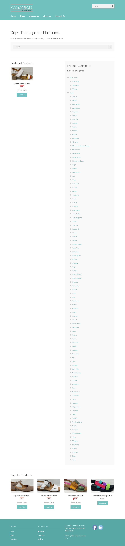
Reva (74, 331)
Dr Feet (74, 168)
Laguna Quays (77, 244)
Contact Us (60, 16)
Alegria (74, 100)
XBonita (75, 452)
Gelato (74, 191)
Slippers (75, 377)
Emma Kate (76, 172)
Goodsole (75, 195)
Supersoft (75, 395)
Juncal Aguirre (77, 218)
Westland (75, 445)
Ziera (74, 460)
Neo (73, 297)
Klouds (74, 233)
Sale (73, 361)
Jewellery (75, 85)
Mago (74, 267)
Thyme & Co (76, 407)
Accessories (34, 16)
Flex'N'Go (75, 184)
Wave (74, 437)
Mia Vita (75, 282)
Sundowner (76, 392)
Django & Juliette (78, 161)
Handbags (75, 81)
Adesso (74, 97)
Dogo (74, 165)
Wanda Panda (76, 433)
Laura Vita (75, 248)
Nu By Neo (75, 301)
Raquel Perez (76, 324)
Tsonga (74, 418)
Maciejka (75, 263)
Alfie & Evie (76, 104)
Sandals (75, 365)
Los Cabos (75, 252)
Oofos (74, 305)
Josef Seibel (76, 214)
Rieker (74, 339)
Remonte (75, 327)
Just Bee (75, 225)
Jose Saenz (76, 210)
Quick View (22, 95)
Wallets (75, 89)
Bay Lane (75, 112)
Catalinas (75, 138)
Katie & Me (75, 229)
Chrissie (75, 142)
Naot (74, 293)
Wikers (74, 448)
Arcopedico (76, 108)
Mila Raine (75, 286)
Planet (74, 320)
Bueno (74, 127)
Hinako (74, 203)
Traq (73, 414)
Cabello (75, 131)
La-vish (74, 240)
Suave (74, 388)
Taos (74, 399)
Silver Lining (76, 373)
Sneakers (75, 384)
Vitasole (75, 429)
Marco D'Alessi (77, 274)
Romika (75, 350)
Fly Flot (74, 187)
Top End (75, 411)
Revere (74, 335)
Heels (74, 199)
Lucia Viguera (76, 256)
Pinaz (74, 312)
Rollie (74, 346)
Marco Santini (77, 278)
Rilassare (75, 342)
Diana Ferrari (76, 157)
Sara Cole (75, 369)
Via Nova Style (77, 422)
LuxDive (74, 259)
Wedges (75, 441)
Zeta (73, 456)
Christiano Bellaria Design (81, 146)
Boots (74, 116)
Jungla (74, 221)
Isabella (75, 206)
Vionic (74, 426)
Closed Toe (76, 150)
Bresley (74, 123)
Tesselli (75, 403)
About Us (47, 16)
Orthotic (75, 308)
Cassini (74, 134)
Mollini (74, 289)
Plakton (75, 316)
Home (13, 16)
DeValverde (76, 153)
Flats (74, 180)
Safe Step (75, 354)
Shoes (22, 16)
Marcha (74, 271)
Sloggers (75, 380)
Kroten (74, 237)
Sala (73, 358)
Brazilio (75, 119)
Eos (73, 176)
